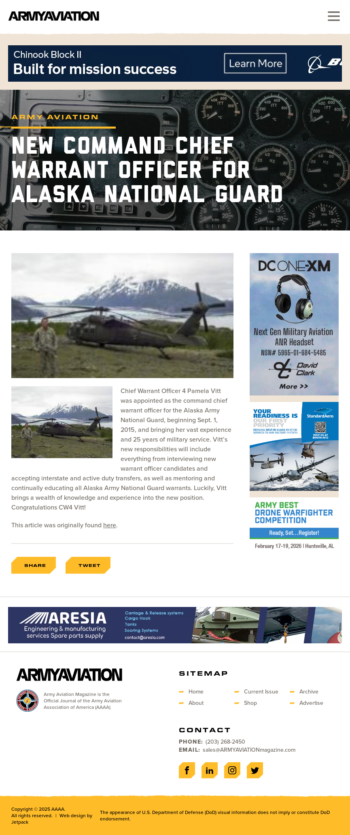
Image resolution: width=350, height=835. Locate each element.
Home (196, 691)
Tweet (89, 565)
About (196, 703)
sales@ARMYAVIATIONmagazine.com (249, 750)
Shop (250, 703)
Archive (308, 691)
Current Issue (261, 691)
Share (35, 565)
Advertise (311, 703)
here (109, 525)
